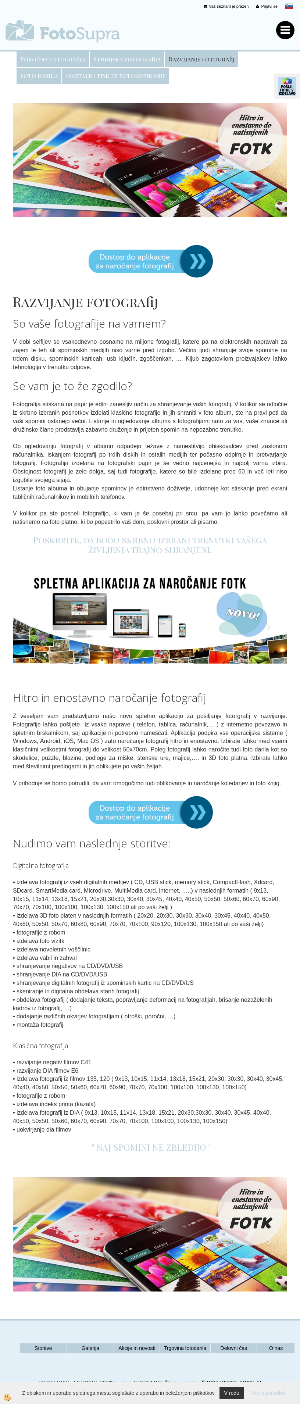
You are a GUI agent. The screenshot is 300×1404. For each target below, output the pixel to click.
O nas (276, 1348)
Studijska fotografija (127, 59)
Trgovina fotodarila (185, 1348)
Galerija (90, 1348)
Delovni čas (234, 1348)
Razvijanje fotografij (202, 59)
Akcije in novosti (136, 1348)
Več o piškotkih (268, 1393)
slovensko (289, 6)
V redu (231, 1393)
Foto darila (39, 75)
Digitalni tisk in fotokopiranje (115, 75)
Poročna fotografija (52, 59)
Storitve (43, 1348)
